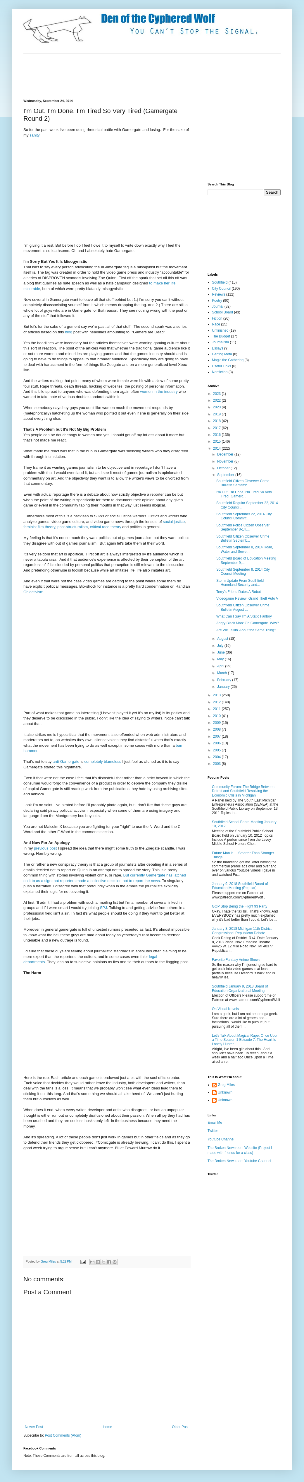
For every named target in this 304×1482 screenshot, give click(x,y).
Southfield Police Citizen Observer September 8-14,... (243, 527)
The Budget (221, 336)
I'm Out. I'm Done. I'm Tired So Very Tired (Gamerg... (244, 494)
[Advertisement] (129, 75)
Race (216, 324)
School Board (222, 312)
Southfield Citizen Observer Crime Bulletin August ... (242, 607)
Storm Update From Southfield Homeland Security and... (240, 583)
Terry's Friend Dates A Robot (238, 592)
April (221, 666)
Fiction (217, 318)
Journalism (220, 342)
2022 (217, 400)
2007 (217, 736)
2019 (217, 414)
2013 (217, 695)
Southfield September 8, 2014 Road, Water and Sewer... (244, 549)
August (223, 639)
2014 (217, 448)
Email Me (215, 1123)
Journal (217, 306)
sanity (34, 135)
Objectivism (33, 592)
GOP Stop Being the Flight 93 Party (239, 906)
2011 (217, 709)
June (221, 652)
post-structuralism (72, 527)
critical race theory (105, 527)
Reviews (218, 294)
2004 (217, 757)
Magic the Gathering (227, 360)
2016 (217, 435)
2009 (217, 723)
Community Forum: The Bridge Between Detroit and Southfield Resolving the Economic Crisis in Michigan (243, 791)
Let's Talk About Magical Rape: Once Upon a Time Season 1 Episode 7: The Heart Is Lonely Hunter (245, 1040)
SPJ (103, 907)
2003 (217, 764)
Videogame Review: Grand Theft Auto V (247, 598)
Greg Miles (49, 1261)
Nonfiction (219, 372)
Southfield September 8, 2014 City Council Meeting (243, 571)
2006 (217, 743)
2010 (217, 716)
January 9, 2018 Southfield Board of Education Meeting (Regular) (240, 886)
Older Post (180, 1427)
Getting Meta (222, 354)
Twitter (213, 1131)
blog (68, 332)
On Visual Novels (225, 1009)
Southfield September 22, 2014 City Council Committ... (244, 516)
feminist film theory (39, 527)
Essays (217, 348)
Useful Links (221, 366)
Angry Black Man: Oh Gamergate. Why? (247, 623)
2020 (217, 407)
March (222, 673)
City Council (221, 288)
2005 (217, 750)
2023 (217, 394)
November (225, 461)
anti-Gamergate (66, 761)
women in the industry (159, 391)
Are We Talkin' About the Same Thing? (246, 630)
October (224, 468)
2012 (217, 702)
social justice (174, 521)
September (226, 475)
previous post (45, 848)
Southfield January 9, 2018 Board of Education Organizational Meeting (240, 988)
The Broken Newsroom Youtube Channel (239, 1161)
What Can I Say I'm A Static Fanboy (244, 616)
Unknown (225, 1092)
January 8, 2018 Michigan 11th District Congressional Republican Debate (242, 931)
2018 (217, 421)
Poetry (217, 301)
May (221, 659)
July (220, 646)
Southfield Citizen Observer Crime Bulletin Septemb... (242, 483)
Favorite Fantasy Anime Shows (236, 960)
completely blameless (103, 761)
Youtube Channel (221, 1139)
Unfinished (220, 330)
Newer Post (34, 1427)
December (225, 454)
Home (107, 1427)
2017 (217, 428)
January (224, 687)
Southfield (219, 282)
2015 (217, 441)
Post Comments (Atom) (63, 1435)
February (224, 680)
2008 (217, 729)
